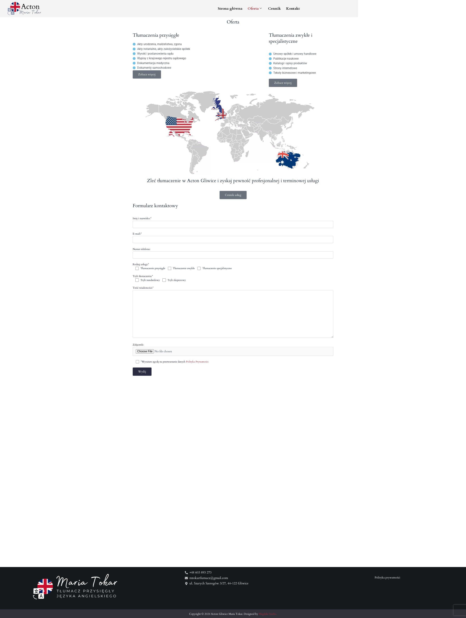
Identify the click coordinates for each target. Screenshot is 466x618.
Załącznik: (233, 355)
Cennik (366, 9)
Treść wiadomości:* (233, 319)
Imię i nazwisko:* (233, 228)
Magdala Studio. (268, 614)
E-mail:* (233, 244)
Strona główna (322, 9)
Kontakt (385, 9)
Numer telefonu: (233, 259)
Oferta (347, 9)
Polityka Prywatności (197, 368)
